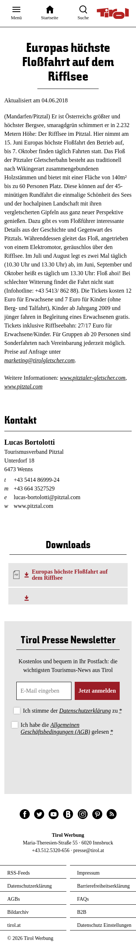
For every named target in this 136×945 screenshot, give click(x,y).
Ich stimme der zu (72, 711)
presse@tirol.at (88, 850)
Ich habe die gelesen (67, 728)
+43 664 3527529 (34, 488)
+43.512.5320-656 (51, 850)
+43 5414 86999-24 (36, 480)
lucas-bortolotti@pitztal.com (47, 497)
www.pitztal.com (23, 386)
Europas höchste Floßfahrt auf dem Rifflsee (70, 575)
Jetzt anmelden (97, 691)
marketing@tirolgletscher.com (39, 360)
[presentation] (68, 757)
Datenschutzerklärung (85, 711)
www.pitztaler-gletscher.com (92, 378)
